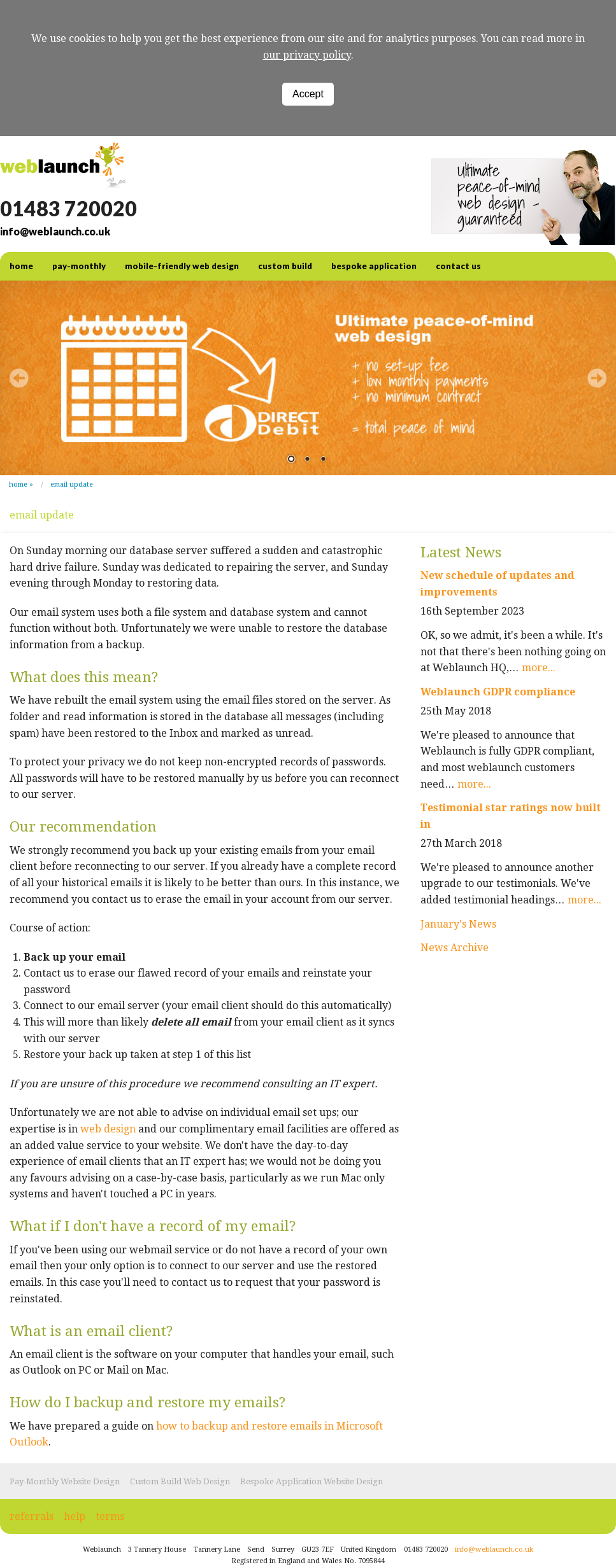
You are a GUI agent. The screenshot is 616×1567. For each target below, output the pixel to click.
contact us (458, 266)
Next (596, 377)
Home (18, 484)
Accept (308, 93)
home (21, 266)
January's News (458, 924)
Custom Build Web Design (180, 1481)
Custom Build (285, 266)
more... (538, 668)
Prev (19, 377)
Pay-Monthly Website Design (65, 1481)
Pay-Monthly (79, 266)
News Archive (454, 948)
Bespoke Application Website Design (311, 1481)
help (74, 1516)
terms (110, 1516)
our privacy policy (307, 55)
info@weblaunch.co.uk (55, 231)
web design (108, 1129)
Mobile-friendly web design (182, 266)
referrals (32, 1516)
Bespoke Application (374, 266)
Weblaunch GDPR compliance (497, 692)
